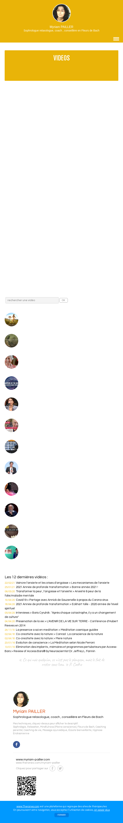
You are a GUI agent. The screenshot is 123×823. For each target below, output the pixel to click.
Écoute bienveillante (80, 730)
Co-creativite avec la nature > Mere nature (44, 638)
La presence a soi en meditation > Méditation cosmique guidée (57, 629)
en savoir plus (102, 810)
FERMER (62, 815)
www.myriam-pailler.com (33, 759)
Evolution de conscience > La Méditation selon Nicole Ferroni (55, 642)
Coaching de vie (32, 730)
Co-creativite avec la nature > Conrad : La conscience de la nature (59, 634)
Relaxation (33, 727)
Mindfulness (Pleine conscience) (58, 727)
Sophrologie (19, 727)
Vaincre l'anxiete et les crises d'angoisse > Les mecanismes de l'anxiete (62, 582)
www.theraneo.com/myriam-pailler (38, 762)
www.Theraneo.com (28, 806)
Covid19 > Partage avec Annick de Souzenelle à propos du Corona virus (62, 599)
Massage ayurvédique (55, 730)
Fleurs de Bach (86, 727)
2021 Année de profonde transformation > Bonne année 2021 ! (57, 587)
